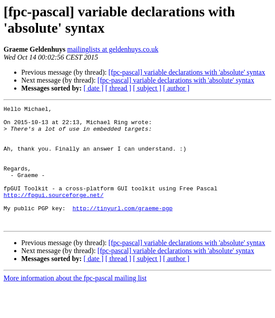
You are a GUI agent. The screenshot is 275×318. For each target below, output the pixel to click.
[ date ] (93, 88)
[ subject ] (147, 88)
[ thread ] (118, 88)
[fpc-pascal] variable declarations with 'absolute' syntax (186, 72)
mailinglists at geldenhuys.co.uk (112, 49)
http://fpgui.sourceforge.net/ (53, 213)
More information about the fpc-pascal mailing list (75, 302)
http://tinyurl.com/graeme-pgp (122, 229)
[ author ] (176, 88)
